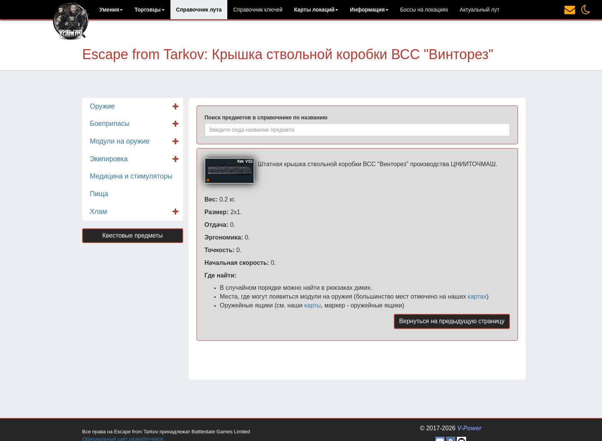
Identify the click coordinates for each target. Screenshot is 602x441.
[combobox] (357, 129)
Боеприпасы (109, 123)
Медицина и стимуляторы (131, 176)
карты (312, 305)
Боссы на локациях (424, 10)
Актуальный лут (479, 10)
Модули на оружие (120, 141)
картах (477, 296)
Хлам (98, 211)
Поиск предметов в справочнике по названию (266, 117)
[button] (111, 9)
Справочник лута (199, 10)
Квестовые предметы (132, 235)
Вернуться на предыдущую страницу (451, 321)
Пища (99, 194)
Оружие (102, 106)
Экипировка (109, 159)
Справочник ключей (257, 10)
